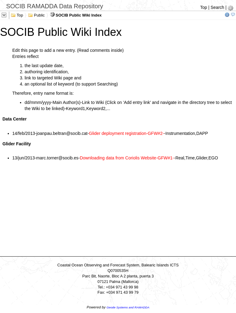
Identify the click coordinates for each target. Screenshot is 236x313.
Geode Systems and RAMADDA (128, 307)
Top (203, 7)
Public (36, 14)
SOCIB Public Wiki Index (76, 14)
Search (217, 7)
